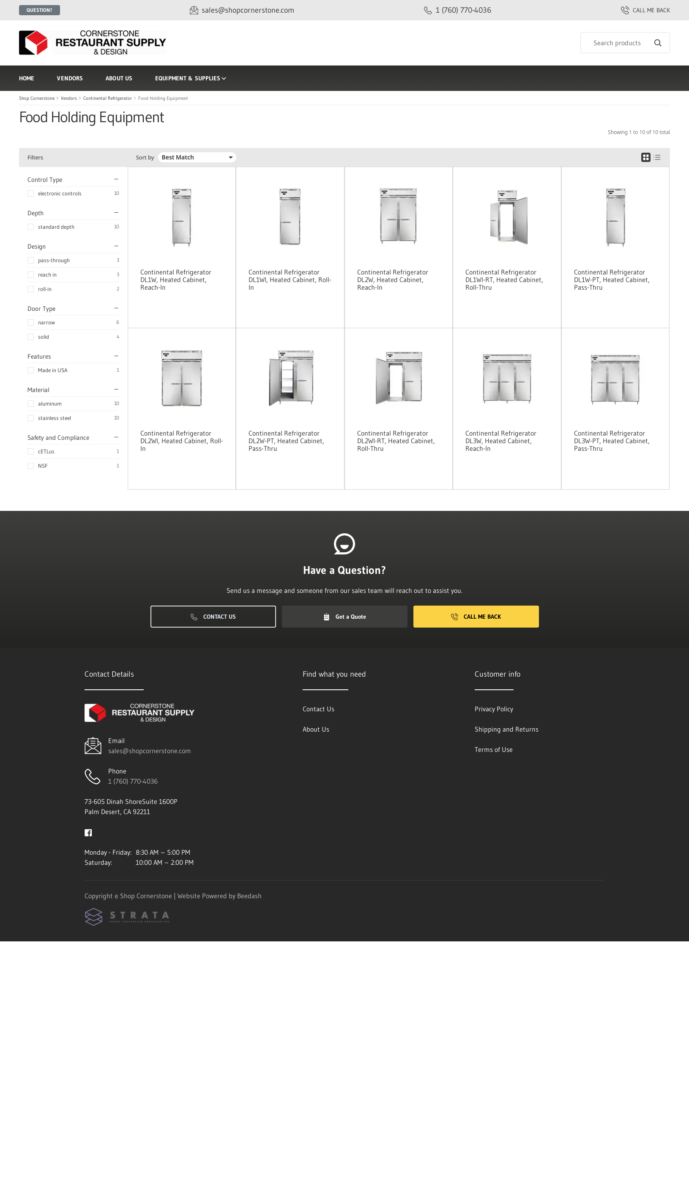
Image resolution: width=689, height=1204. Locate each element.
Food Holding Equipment (163, 98)
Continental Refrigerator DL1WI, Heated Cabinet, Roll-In (290, 279)
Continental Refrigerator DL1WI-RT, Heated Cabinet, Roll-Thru (504, 279)
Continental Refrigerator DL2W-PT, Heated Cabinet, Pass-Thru (286, 440)
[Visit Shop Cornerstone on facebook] (88, 832)
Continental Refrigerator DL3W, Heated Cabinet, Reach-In (500, 440)
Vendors (70, 78)
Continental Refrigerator (107, 98)
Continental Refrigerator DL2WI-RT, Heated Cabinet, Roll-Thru (396, 440)
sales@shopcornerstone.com (149, 750)
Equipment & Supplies (191, 78)
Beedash (249, 895)
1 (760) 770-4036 (133, 781)
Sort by (145, 157)
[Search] (625, 42)
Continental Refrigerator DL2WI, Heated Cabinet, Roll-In (181, 440)
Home (26, 78)
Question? (39, 10)
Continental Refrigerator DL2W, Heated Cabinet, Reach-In (392, 279)
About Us (119, 78)
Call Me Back (476, 616)
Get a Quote (344, 616)
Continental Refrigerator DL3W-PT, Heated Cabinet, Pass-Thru (612, 440)
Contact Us (213, 616)
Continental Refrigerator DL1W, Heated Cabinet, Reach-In (175, 279)
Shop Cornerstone (37, 98)
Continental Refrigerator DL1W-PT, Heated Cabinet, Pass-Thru (612, 279)
